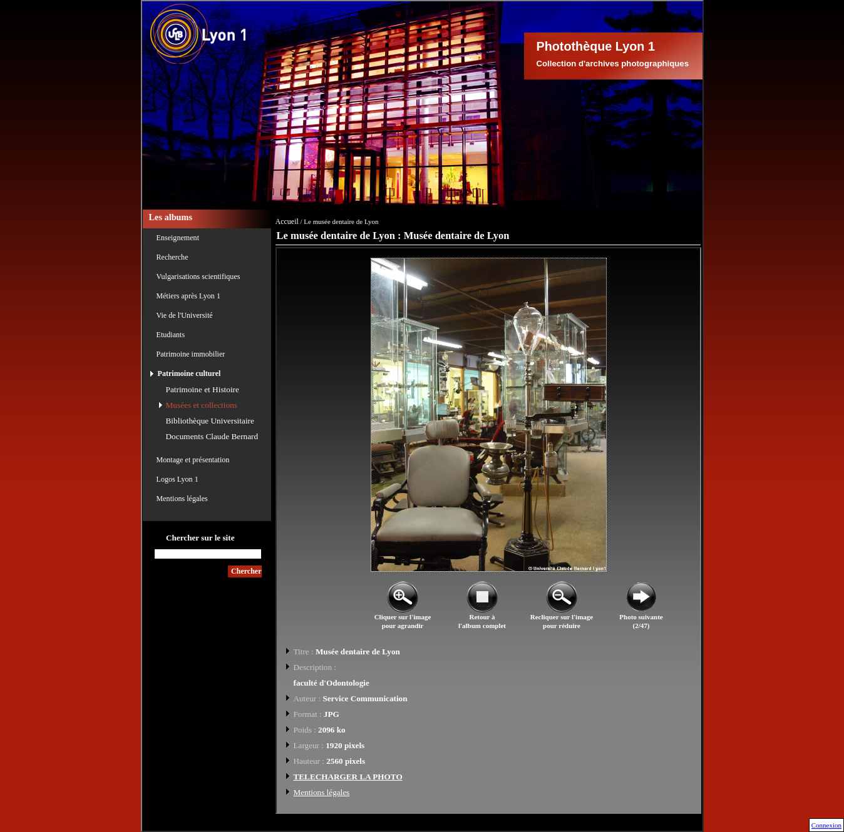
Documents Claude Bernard (212, 436)
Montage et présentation (193, 459)
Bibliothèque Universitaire (210, 420)
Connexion (826, 825)
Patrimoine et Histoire (202, 389)
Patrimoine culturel (189, 373)
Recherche (172, 257)
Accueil (287, 221)
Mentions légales (182, 498)
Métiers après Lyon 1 (188, 296)
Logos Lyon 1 (177, 479)
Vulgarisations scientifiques (198, 276)
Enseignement (178, 237)
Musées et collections (201, 405)
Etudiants (171, 334)
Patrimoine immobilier (191, 354)
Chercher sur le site (200, 537)
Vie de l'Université (185, 315)
